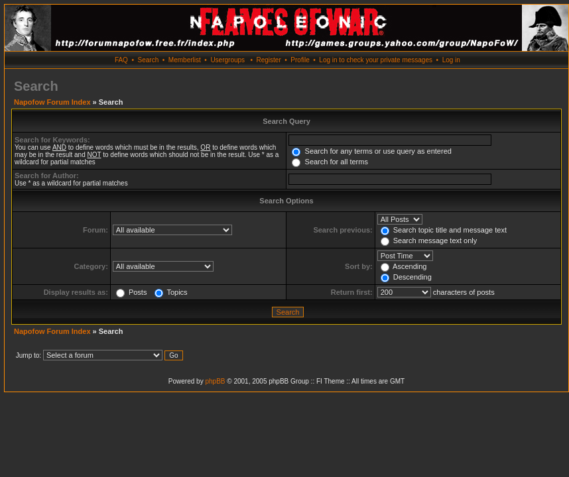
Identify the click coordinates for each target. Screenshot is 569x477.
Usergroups (227, 60)
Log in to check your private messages (375, 60)
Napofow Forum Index (52, 102)
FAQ (121, 60)
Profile (299, 60)
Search (148, 60)
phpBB (215, 381)
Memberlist (184, 60)
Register (268, 60)
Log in (451, 60)
